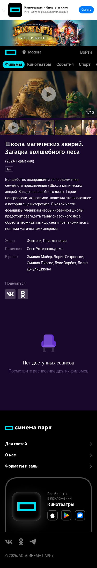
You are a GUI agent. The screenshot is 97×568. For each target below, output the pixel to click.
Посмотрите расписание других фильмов (48, 371)
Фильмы (13, 64)
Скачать (86, 9)
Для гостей (48, 443)
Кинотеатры (39, 64)
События (65, 64)
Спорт (85, 64)
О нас (48, 455)
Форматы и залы (48, 466)
